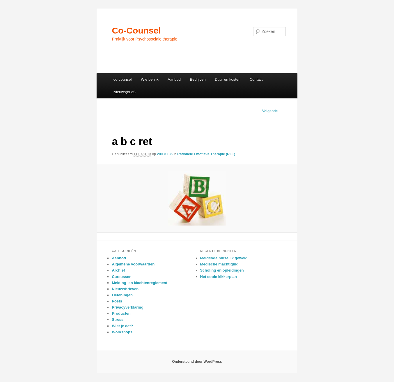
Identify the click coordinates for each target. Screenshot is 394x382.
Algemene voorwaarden (133, 264)
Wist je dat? (122, 326)
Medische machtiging (219, 264)
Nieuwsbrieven (125, 289)
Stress (117, 319)
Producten (121, 313)
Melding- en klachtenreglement (139, 283)
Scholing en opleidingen (222, 270)
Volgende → (272, 111)
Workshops (122, 332)
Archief (118, 270)
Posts (117, 301)
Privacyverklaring (127, 307)
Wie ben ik (150, 79)
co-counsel (122, 79)
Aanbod (174, 79)
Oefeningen (122, 295)
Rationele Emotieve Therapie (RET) (206, 154)
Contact (256, 79)
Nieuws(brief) (124, 92)
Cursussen (121, 276)
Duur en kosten (227, 79)
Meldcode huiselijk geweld (224, 258)
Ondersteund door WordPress (197, 362)
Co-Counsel (136, 30)
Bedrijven (198, 79)
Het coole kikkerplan (218, 276)
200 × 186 (165, 154)
